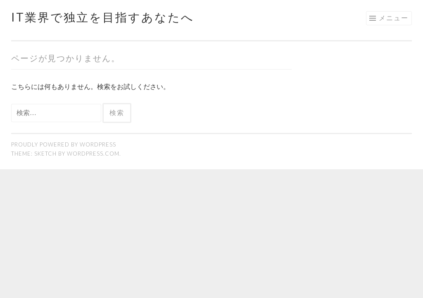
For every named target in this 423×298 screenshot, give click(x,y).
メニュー (394, 18)
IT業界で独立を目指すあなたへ (102, 17)
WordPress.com (93, 153)
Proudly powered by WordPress (63, 144)
